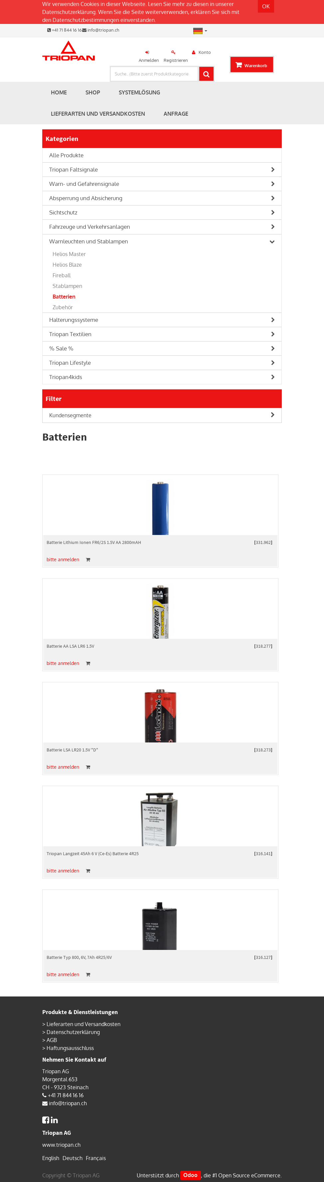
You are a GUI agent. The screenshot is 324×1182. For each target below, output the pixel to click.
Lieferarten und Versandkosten (83, 1024)
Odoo (190, 1175)
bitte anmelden (63, 559)
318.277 (263, 646)
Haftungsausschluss (70, 1048)
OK (266, 6)
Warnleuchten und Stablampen (88, 241)
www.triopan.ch (61, 1144)
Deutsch (72, 1158)
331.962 (263, 542)
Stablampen (67, 286)
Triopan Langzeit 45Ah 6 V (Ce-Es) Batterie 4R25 (93, 853)
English (50, 1158)
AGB (52, 1040)
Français (96, 1158)
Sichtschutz (63, 212)
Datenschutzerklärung (68, 12)
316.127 (263, 957)
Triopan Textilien (70, 333)
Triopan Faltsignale (73, 169)
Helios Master (69, 254)
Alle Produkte (66, 155)
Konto (205, 52)
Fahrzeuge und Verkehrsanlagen (89, 226)
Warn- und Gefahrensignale (84, 183)
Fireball (62, 275)
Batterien (64, 296)
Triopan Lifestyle (70, 362)
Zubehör (63, 307)
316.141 (263, 853)
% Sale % (61, 348)
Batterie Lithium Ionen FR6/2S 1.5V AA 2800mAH (94, 542)
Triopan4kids (65, 376)
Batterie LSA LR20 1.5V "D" (72, 750)
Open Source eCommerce (249, 1175)
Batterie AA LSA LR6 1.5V (70, 646)
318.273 (263, 750)
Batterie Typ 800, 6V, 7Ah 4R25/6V (79, 957)
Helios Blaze (67, 264)
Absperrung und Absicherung (85, 198)
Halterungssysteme (73, 319)
